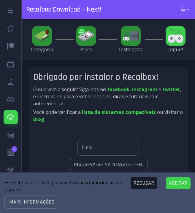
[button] (31, 202)
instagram (144, 89)
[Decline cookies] (144, 183)
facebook (118, 89)
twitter (171, 89)
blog (38, 119)
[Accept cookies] (178, 183)
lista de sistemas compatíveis (119, 112)
